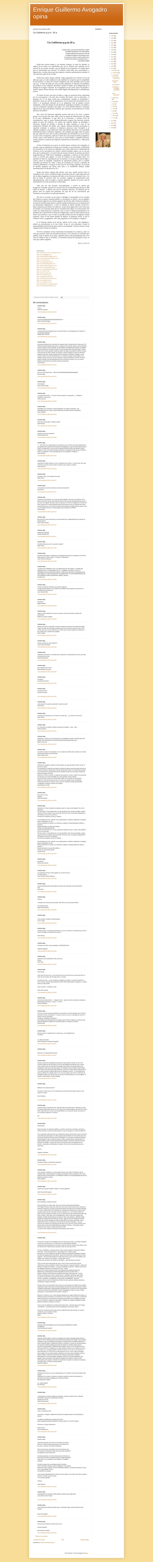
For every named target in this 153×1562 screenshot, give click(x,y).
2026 (112, 36)
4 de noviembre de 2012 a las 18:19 (47, 606)
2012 (112, 68)
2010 (112, 123)
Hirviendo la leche (115, 81)
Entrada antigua (85, 1539)
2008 (112, 127)
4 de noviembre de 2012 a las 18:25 (47, 938)
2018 (112, 54)
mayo (114, 108)
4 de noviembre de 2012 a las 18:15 (47, 388)
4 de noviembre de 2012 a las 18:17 (47, 480)
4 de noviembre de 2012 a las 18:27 (47, 1043)
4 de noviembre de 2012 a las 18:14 (47, 336)
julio (113, 104)
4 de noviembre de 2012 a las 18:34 (47, 1486)
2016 (112, 59)
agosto (114, 101)
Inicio (62, 1539)
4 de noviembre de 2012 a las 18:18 (47, 548)
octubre (114, 75)
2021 (112, 47)
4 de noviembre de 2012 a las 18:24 (47, 865)
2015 (112, 61)
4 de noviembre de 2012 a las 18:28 (47, 1118)
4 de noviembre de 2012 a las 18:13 (47, 312)
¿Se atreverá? (116, 84)
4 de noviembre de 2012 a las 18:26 (47, 992)
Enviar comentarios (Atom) (48, 1542)
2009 (112, 125)
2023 (112, 43)
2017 (112, 57)
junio (113, 106)
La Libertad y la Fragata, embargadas (116, 89)
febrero (114, 115)
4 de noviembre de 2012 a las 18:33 (47, 1365)
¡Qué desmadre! (115, 94)
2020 (112, 50)
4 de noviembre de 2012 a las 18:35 (47, 1533)
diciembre (115, 70)
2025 (112, 38)
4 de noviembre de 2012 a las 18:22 (47, 757)
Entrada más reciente (39, 1539)
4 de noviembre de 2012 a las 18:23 (47, 853)
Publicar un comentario (42, 1536)
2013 (112, 66)
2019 (112, 52)
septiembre (115, 98)
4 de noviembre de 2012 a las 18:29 (47, 1164)
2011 (112, 120)
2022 (112, 45)
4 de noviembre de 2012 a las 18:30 (47, 1194)
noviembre (115, 72)
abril (113, 111)
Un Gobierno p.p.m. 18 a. (116, 77)
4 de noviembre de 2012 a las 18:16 (47, 426)
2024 (112, 40)
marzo (114, 113)
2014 (112, 64)
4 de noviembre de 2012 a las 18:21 (47, 708)
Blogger (86, 1553)
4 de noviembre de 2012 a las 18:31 (47, 1232)
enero (114, 118)
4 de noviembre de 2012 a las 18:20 (47, 660)
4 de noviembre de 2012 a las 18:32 (47, 1317)
